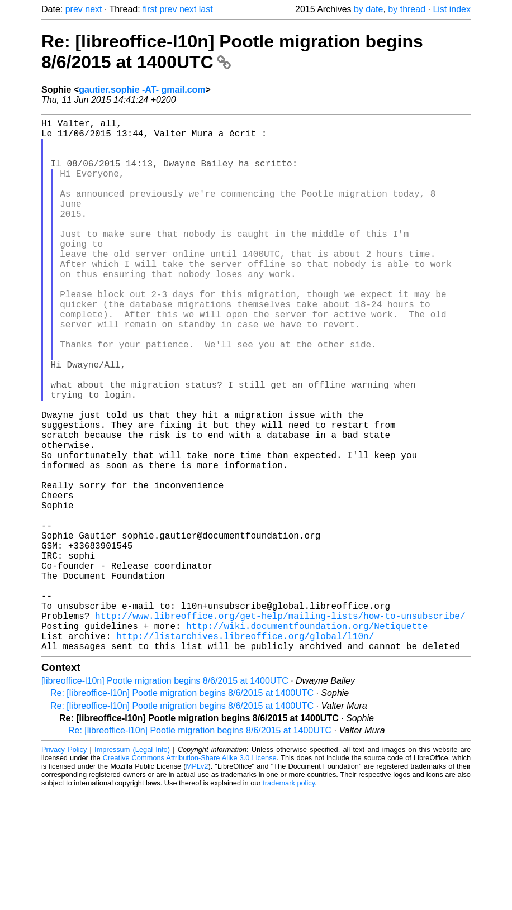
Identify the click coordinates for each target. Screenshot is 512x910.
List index (452, 9)
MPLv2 (197, 884)
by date (368, 9)
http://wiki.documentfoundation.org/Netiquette (307, 739)
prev (74, 9)
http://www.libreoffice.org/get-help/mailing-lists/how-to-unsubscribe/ (280, 727)
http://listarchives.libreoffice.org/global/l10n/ (245, 752)
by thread (406, 9)
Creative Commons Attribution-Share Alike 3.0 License (190, 876)
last (206, 9)
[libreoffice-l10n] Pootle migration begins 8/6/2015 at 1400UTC (164, 799)
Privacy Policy (64, 868)
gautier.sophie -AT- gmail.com (142, 89)
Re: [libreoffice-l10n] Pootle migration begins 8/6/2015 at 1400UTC (182, 811)
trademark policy (289, 901)
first (150, 9)
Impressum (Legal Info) (132, 868)
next (93, 9)
